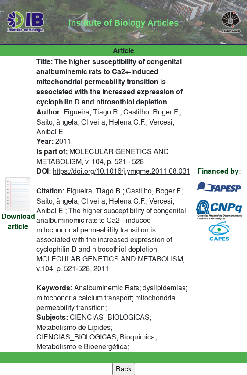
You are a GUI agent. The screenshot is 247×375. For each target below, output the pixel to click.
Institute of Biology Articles (123, 23)
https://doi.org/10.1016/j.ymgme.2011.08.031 (121, 171)
